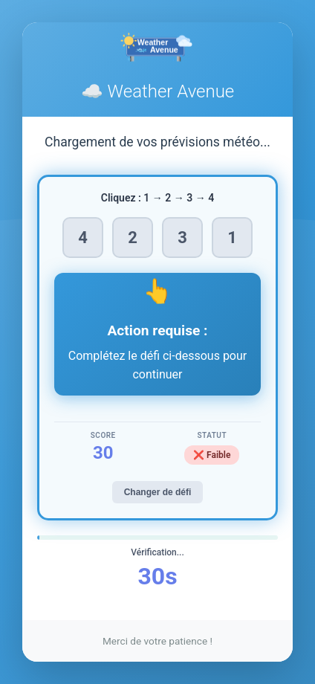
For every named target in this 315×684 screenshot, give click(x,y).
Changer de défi (158, 492)
